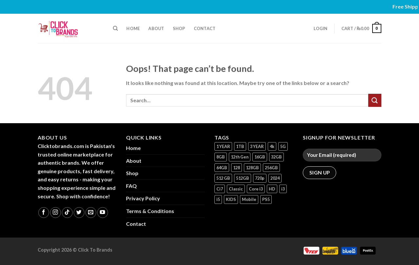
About (156, 28)
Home (133, 28)
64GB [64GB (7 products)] (221, 167)
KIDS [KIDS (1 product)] (231, 199)
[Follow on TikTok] (67, 212)
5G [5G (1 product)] (283, 146)
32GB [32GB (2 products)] (276, 156)
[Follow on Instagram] (55, 212)
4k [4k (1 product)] (272, 146)
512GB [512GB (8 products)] (242, 178)
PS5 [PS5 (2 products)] (266, 199)
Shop (179, 28)
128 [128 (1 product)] (236, 167)
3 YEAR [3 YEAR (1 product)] (257, 146)
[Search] (115, 28)
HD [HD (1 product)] (272, 188)
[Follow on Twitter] (79, 212)
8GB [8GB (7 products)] (220, 156)
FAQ (131, 186)
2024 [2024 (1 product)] (275, 178)
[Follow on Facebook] (43, 212)
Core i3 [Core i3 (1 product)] (256, 188)
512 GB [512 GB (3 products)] (223, 178)
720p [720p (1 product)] (259, 178)
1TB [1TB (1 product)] (240, 146)
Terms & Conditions (150, 211)
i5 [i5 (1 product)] (218, 199)
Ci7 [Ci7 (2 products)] (219, 188)
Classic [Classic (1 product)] (236, 188)
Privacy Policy (143, 198)
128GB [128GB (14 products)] (252, 167)
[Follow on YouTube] (102, 212)
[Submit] (374, 100)
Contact (205, 28)
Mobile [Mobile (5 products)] (249, 199)
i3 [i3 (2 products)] (283, 188)
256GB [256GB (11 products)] (271, 167)
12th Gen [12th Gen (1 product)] (239, 156)
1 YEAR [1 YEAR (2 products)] (223, 146)
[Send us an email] (90, 212)
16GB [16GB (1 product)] (259, 156)
